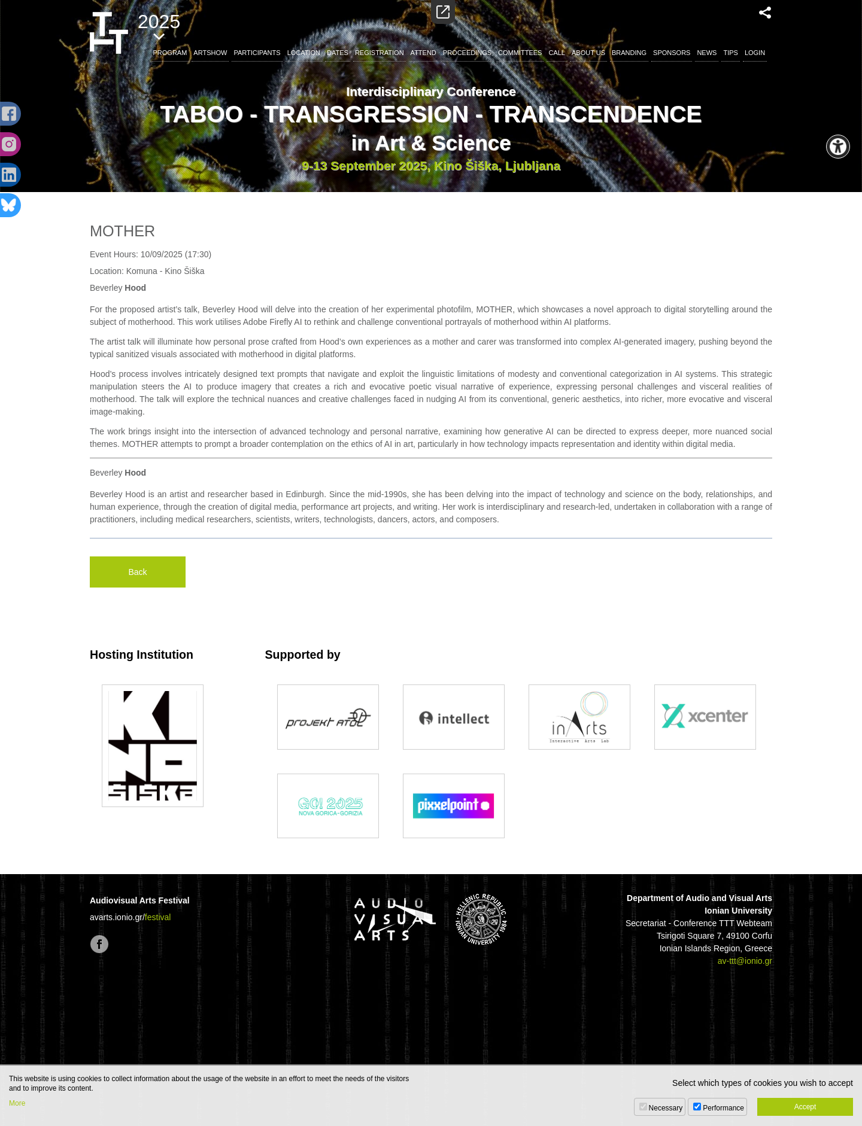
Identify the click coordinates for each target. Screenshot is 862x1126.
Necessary (666, 1108)
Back (137, 572)
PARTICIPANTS (256, 52)
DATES (337, 52)
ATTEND (423, 52)
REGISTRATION (379, 52)
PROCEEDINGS (467, 52)
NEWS (707, 52)
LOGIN (755, 52)
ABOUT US (588, 52)
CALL (556, 52)
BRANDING (629, 52)
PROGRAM (170, 52)
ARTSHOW (210, 52)
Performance (723, 1108)
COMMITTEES (520, 52)
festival (158, 917)
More (17, 1103)
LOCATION (303, 52)
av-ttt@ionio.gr (745, 961)
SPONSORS (671, 52)
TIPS (730, 52)
